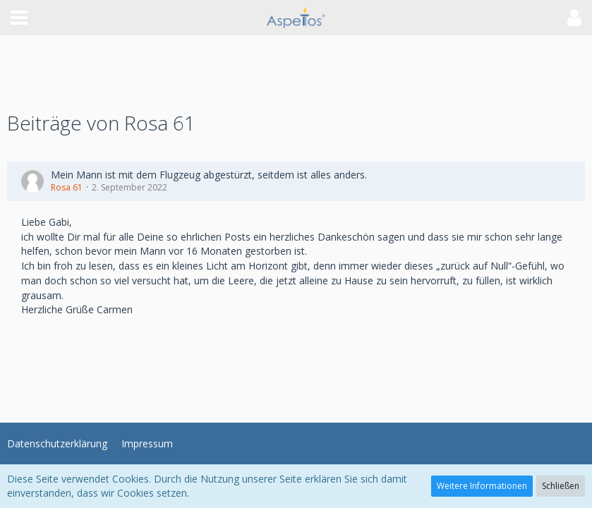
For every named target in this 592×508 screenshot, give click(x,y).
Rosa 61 (67, 187)
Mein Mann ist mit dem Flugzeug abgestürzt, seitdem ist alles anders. (209, 174)
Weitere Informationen (482, 486)
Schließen (560, 486)
